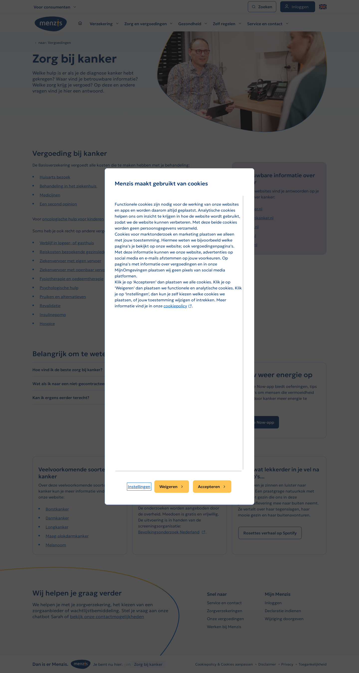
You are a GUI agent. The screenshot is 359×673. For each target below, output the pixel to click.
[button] (139, 487)
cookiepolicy (178, 305)
